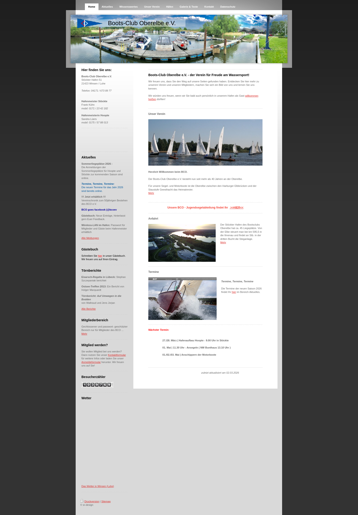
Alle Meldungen (90, 238)
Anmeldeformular (91, 362)
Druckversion (89, 501)
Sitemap (105, 501)
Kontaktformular (117, 355)
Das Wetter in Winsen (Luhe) (97, 486)
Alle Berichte (88, 308)
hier (234, 292)
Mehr (84, 333)
